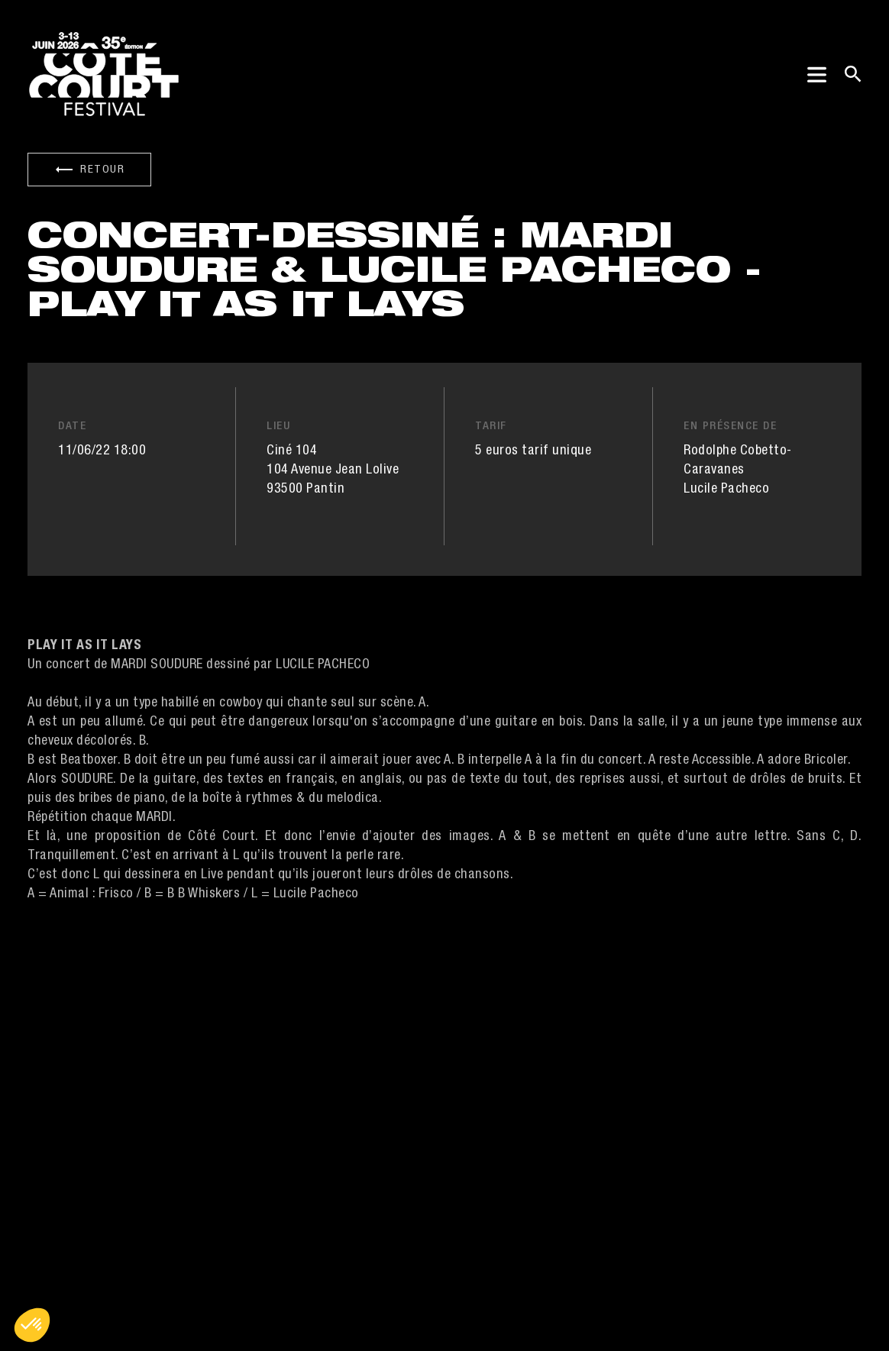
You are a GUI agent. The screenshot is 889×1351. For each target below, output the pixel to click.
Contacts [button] (283, 1163)
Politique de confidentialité (356, 1312)
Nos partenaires (302, 1218)
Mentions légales (203, 1312)
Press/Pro (284, 1191)
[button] (32, 1325)
